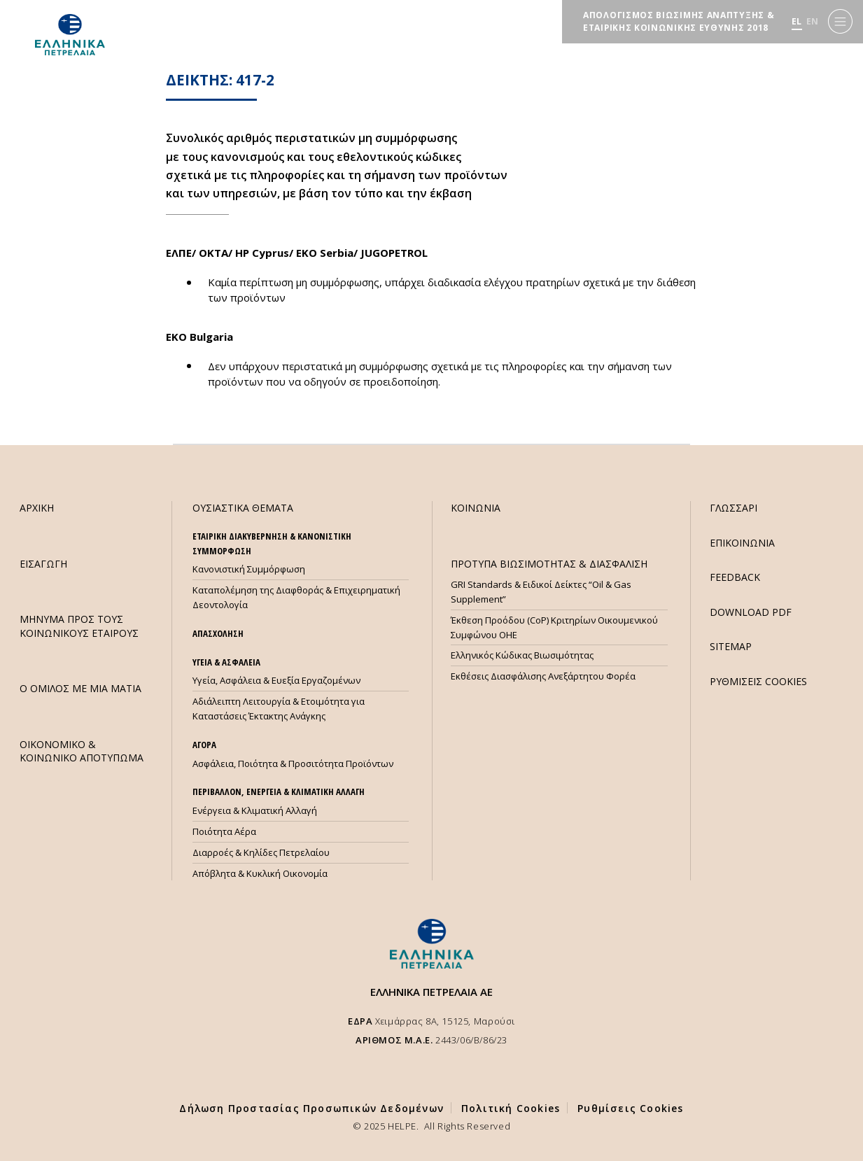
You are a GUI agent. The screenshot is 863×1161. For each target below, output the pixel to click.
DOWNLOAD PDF (751, 612)
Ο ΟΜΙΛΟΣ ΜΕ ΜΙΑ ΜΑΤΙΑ (80, 688)
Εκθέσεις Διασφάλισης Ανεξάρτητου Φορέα (543, 676)
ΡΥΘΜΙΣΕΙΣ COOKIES (758, 681)
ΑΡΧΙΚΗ (37, 507)
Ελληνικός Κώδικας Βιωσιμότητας (522, 655)
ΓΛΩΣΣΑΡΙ (733, 507)
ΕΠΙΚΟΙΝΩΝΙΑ (742, 542)
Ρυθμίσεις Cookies (630, 1108)
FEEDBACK (735, 577)
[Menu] (840, 21)
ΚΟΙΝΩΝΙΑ (475, 507)
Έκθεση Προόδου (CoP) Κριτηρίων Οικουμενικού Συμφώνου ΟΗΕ (554, 627)
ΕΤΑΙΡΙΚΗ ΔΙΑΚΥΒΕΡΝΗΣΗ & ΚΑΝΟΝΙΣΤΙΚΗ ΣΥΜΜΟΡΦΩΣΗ (271, 543)
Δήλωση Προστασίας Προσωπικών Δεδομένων (311, 1108)
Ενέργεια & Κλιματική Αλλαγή (254, 810)
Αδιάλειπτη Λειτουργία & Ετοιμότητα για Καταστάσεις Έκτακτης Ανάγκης (278, 708)
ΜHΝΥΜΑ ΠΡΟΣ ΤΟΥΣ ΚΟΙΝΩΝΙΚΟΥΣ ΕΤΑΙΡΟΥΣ (79, 625)
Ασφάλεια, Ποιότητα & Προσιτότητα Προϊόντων (292, 763)
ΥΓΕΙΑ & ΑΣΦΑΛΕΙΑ (226, 662)
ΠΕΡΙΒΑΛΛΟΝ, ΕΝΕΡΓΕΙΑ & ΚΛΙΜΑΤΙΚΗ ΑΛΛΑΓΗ (278, 791)
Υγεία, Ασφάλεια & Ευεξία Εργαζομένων (276, 680)
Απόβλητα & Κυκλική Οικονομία (260, 873)
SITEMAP (731, 646)
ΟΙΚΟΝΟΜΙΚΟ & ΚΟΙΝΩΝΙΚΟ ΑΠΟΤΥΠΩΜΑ (81, 751)
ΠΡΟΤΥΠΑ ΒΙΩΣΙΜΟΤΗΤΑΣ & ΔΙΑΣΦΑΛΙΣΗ (549, 563)
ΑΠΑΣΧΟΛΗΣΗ (218, 633)
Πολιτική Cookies (510, 1108)
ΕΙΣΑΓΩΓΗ (43, 563)
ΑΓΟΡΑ (204, 744)
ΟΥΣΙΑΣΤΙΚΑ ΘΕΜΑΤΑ (242, 507)
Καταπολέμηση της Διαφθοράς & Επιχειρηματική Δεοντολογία (296, 597)
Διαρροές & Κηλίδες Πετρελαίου (261, 852)
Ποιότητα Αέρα (224, 831)
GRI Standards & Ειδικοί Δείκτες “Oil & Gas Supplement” (541, 591)
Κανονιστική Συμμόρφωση (248, 569)
